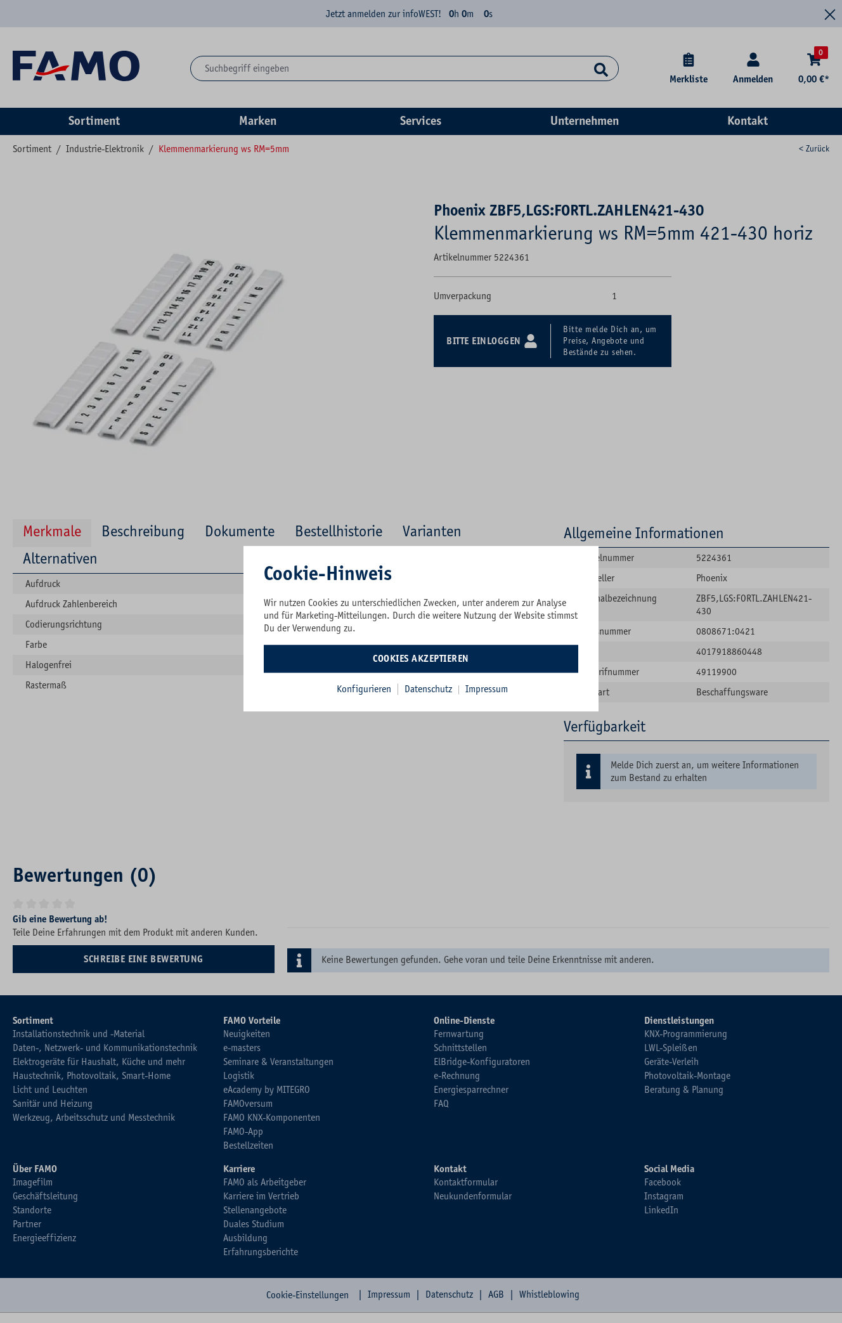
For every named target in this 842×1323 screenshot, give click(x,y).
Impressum (486, 689)
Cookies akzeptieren (421, 658)
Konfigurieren (364, 689)
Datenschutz (430, 689)
